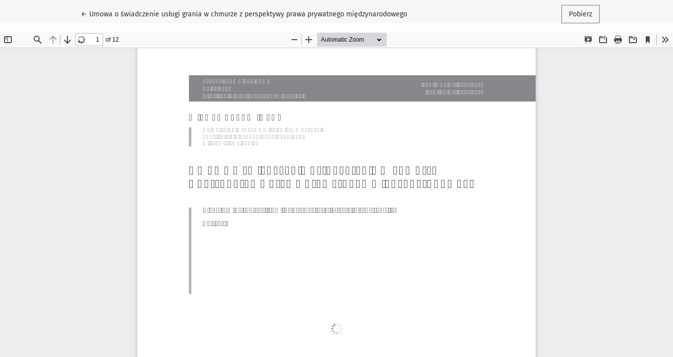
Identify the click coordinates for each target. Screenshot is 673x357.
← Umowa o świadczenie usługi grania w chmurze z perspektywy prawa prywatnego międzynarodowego (244, 13)
